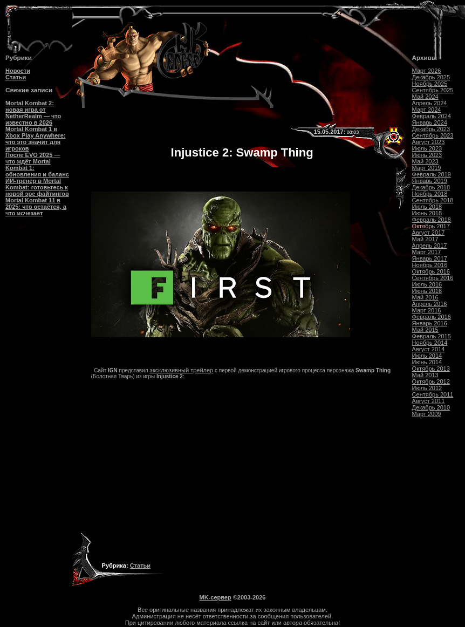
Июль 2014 (427, 355)
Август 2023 (428, 142)
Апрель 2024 (429, 103)
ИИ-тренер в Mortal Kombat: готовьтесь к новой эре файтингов (37, 187)
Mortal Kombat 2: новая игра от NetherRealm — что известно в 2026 (33, 113)
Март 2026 (426, 70)
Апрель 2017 (429, 245)
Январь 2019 (429, 181)
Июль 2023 (427, 148)
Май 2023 (425, 161)
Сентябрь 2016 (433, 278)
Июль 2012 (427, 388)
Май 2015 (425, 329)
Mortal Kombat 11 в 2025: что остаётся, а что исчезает (35, 206)
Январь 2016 (429, 323)
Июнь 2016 (427, 291)
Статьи (15, 77)
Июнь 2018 (427, 213)
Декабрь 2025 (431, 77)
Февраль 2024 (431, 116)
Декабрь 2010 (431, 407)
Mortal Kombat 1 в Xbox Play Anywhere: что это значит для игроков (35, 139)
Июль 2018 (427, 206)
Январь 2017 (429, 258)
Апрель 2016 (429, 304)
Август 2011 (428, 401)
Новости (17, 70)
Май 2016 (425, 297)
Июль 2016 (427, 284)
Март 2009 (426, 414)
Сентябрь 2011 (433, 394)
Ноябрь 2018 (430, 193)
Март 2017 (426, 252)
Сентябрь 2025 (433, 90)
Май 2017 (425, 239)
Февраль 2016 (431, 317)
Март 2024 (426, 109)
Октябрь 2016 (431, 271)
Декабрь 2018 (431, 187)
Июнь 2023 (427, 155)
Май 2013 (425, 375)
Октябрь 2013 (431, 368)
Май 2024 (425, 96)
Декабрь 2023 (431, 129)
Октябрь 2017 (431, 226)
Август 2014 (428, 349)
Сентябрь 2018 (433, 200)
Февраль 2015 (431, 336)
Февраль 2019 (431, 174)
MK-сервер (215, 597)
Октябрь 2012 (431, 381)
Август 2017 (428, 232)
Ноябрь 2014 (430, 342)
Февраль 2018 (431, 219)
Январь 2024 (429, 122)
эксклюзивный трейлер (181, 370)
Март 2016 (426, 310)
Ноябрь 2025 (430, 83)
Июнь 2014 (427, 362)
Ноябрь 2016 (430, 265)
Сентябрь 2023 (433, 135)
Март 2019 (426, 168)
